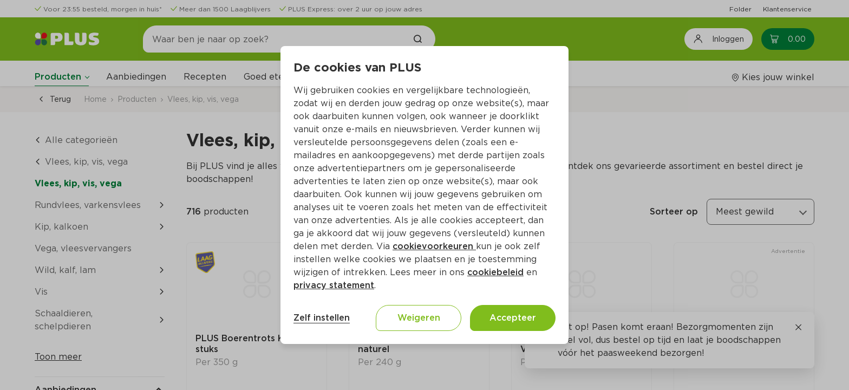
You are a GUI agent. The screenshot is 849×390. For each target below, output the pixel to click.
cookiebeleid (495, 272)
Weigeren (418, 318)
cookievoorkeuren (434, 246)
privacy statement (333, 285)
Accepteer (512, 318)
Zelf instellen (321, 318)
